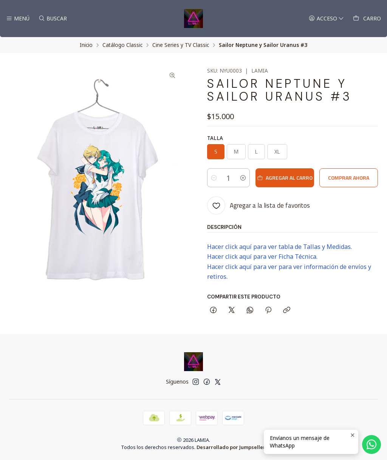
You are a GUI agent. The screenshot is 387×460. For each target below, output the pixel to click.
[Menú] (18, 18)
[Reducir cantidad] (213, 178)
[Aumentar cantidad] (243, 178)
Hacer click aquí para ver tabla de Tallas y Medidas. (279, 246)
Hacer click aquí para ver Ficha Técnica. (262, 256)
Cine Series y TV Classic (180, 45)
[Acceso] (326, 18)
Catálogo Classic (122, 45)
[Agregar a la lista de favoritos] (258, 205)
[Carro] (366, 18)
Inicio (86, 45)
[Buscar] (52, 18)
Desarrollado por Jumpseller (231, 447)
